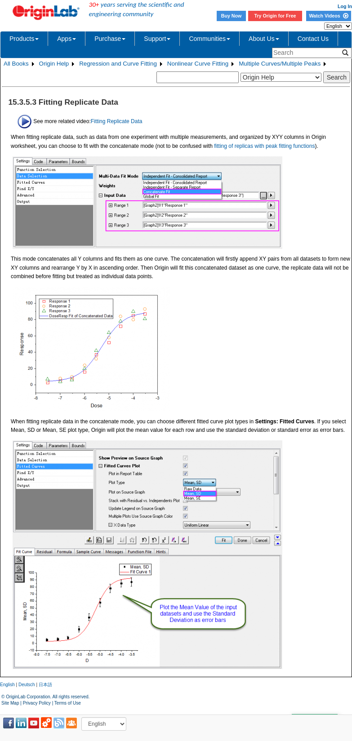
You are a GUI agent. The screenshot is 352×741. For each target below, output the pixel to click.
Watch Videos (328, 15)
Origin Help (54, 63)
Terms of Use (67, 703)
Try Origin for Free (275, 15)
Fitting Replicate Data (117, 121)
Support (157, 38)
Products (24, 38)
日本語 (45, 684)
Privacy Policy (37, 703)
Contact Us (313, 38)
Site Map (10, 703)
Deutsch (26, 684)
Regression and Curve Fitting (118, 63)
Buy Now (231, 15)
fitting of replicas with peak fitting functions (264, 146)
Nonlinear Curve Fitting (197, 63)
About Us (264, 38)
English (7, 684)
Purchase (109, 38)
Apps (66, 38)
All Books (16, 63)
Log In (345, 6)
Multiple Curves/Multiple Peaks (280, 63)
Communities (209, 38)
